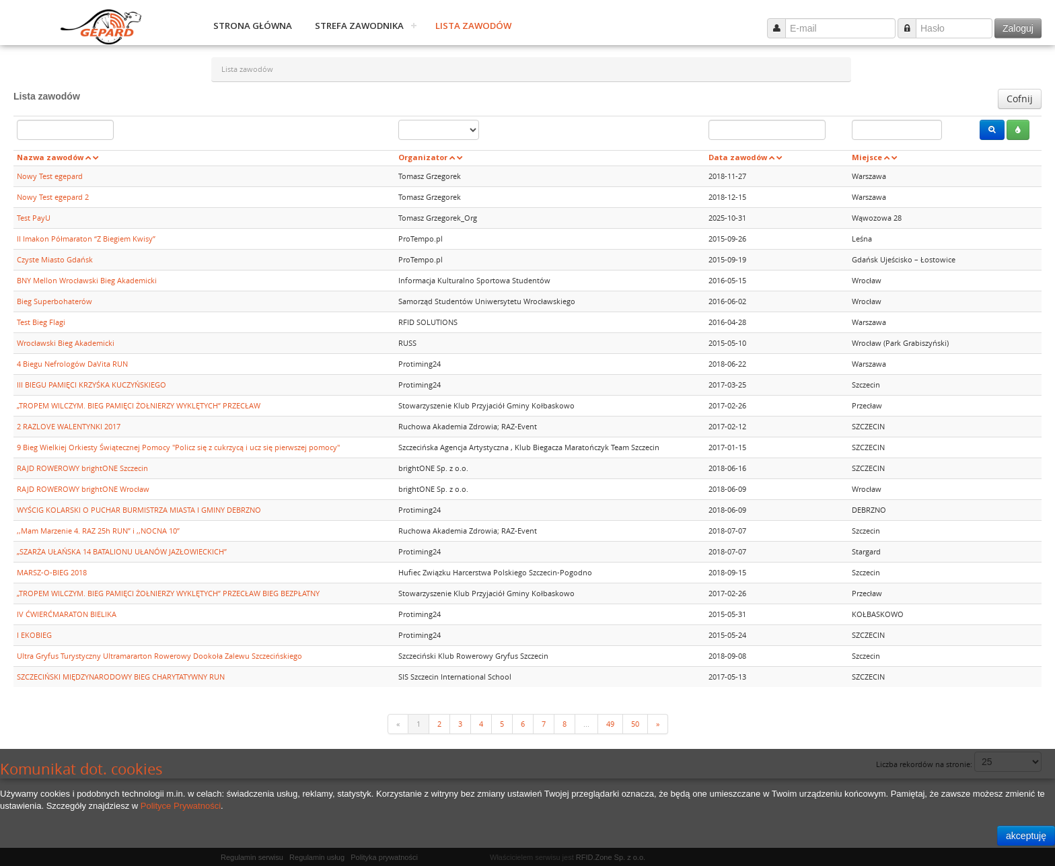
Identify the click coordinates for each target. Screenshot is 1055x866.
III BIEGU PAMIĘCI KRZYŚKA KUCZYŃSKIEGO (91, 385)
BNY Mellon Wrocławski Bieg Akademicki (87, 280)
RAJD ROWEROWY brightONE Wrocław (83, 489)
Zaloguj (1018, 28)
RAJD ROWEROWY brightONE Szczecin (82, 468)
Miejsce (867, 157)
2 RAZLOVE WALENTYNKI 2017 (68, 426)
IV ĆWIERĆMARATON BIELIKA (66, 614)
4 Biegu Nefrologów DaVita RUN (72, 364)
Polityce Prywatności (181, 806)
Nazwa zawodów (50, 157)
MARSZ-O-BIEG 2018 (52, 572)
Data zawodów (737, 157)
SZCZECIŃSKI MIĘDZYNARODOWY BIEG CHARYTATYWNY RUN (121, 677)
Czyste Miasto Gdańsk (55, 259)
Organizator (422, 157)
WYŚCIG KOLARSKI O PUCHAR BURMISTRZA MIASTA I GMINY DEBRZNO (139, 510)
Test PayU (33, 218)
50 (635, 724)
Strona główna (252, 26)
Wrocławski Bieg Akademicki (65, 343)
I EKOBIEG (34, 635)
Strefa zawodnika (359, 26)
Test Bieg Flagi (41, 322)
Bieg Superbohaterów (54, 301)
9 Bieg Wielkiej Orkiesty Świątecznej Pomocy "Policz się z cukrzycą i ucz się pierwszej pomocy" (178, 447)
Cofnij (1020, 98)
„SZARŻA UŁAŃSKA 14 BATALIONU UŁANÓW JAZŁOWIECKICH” (122, 551)
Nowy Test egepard (50, 176)
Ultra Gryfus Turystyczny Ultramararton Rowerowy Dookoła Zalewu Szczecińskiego (159, 656)
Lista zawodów (473, 26)
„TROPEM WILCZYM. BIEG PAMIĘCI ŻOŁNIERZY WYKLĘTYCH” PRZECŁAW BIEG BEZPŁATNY (168, 593)
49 (610, 724)
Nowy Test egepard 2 (53, 197)
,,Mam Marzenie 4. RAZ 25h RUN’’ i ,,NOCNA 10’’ (98, 531)
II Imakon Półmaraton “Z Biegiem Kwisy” (86, 238)
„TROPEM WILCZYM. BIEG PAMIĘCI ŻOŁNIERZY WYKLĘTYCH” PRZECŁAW (138, 405)
